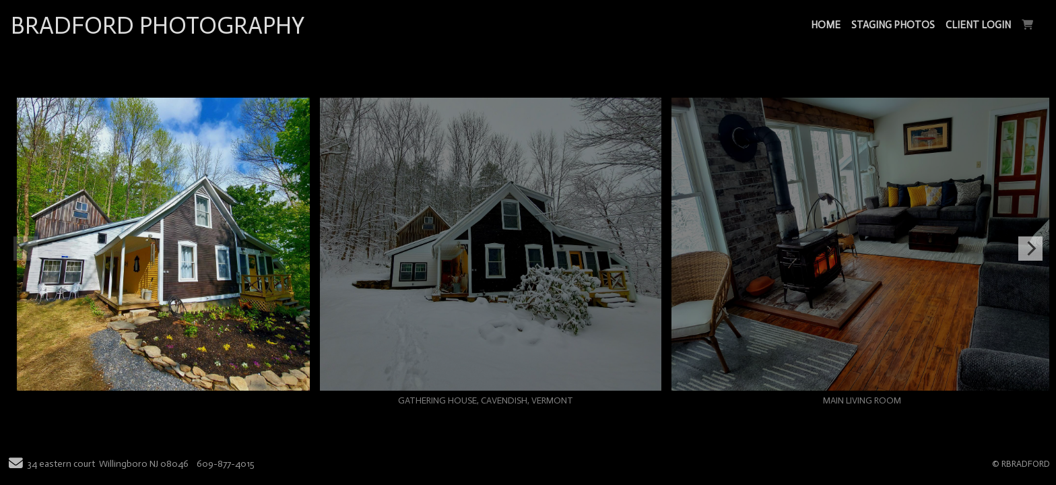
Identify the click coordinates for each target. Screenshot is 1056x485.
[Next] (1030, 248)
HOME (825, 25)
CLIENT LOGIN (978, 25)
